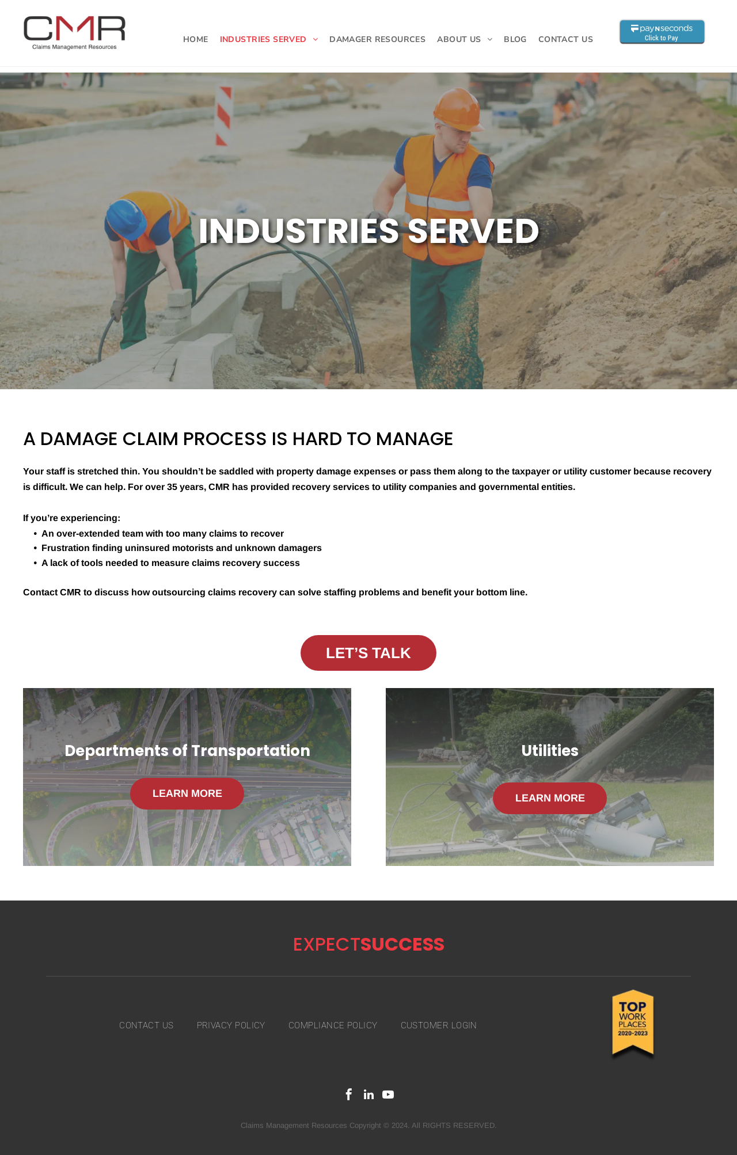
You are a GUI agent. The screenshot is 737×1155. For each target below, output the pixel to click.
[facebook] (349, 1096)
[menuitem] (195, 39)
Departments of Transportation (187, 750)
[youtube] (388, 1096)
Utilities (550, 750)
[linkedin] (368, 1096)
